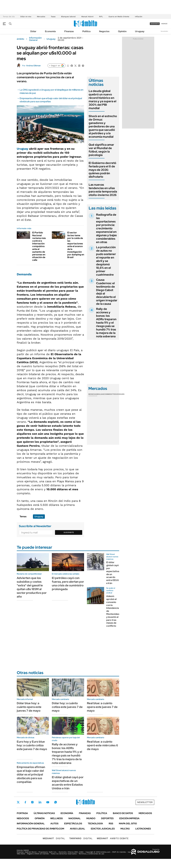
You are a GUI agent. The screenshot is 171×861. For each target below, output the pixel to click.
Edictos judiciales (103, 828)
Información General (35, 39)
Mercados (41, 17)
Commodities (110, 394)
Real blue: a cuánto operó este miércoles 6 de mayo (102, 745)
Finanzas (69, 31)
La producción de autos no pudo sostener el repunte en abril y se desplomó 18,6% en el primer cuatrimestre (106, 260)
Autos (54, 823)
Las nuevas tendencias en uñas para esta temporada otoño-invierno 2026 (103, 190)
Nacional (74, 818)
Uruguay (139, 31)
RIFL (101, 17)
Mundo (90, 818)
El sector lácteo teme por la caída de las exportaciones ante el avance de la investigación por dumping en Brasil (75, 245)
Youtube (47, 802)
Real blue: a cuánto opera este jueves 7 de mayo (102, 706)
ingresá (164, 23)
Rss (111, 823)
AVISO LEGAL (77, 828)
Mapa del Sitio (128, 823)
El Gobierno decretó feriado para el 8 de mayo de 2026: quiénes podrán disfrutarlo (102, 170)
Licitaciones (143, 828)
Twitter (18, 802)
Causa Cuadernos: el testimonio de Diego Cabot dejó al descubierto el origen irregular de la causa (106, 292)
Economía (50, 31)
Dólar (33, 31)
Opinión (122, 31)
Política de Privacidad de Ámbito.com (40, 828)
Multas (125, 828)
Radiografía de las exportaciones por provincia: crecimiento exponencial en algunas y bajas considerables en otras (106, 228)
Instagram (32, 802)
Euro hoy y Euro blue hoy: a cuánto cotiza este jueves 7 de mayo (32, 745)
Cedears (120, 394)
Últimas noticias (44, 813)
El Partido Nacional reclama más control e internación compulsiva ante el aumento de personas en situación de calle (39, 246)
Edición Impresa (129, 818)
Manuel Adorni (87, 17)
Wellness (56, 818)
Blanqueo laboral (68, 17)
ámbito (20, 39)
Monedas (92, 394)
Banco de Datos (123, 813)
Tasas (53, 17)
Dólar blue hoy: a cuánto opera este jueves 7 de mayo (29, 706)
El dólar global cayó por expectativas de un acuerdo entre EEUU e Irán (113, 573)
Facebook (25, 802)
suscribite (155, 23)
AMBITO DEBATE (112, 838)
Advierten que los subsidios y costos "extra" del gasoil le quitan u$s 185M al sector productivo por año (32, 587)
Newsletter (164, 31)
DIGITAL (54, 838)
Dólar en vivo (25, 17)
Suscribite (69, 532)
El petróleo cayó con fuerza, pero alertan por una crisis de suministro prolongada (68, 583)
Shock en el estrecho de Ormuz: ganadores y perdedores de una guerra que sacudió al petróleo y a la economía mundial (103, 126)
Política (86, 31)
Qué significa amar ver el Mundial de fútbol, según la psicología (101, 150)
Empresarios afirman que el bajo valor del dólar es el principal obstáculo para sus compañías (31, 774)
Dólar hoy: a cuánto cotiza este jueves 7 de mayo (67, 706)
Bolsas (100, 394)
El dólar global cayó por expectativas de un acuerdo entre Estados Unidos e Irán (67, 782)
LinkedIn (40, 802)
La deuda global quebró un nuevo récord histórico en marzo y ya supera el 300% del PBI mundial (102, 99)
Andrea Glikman (33, 65)
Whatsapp (55, 802)
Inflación (138, 17)
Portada (22, 813)
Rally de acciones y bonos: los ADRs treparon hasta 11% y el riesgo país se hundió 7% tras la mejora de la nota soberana (106, 322)
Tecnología (95, 823)
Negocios (104, 31)
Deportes (107, 818)
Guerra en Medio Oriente (119, 17)
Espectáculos (73, 823)
